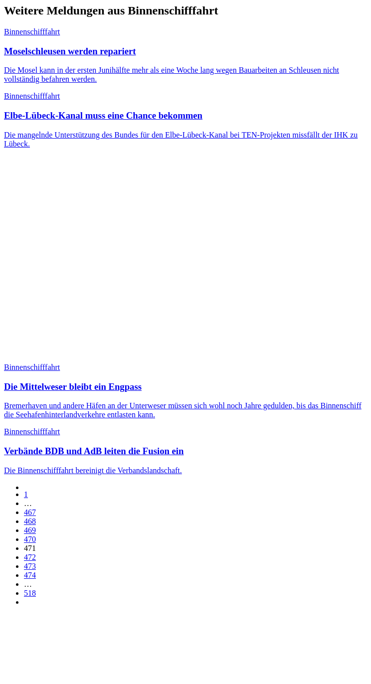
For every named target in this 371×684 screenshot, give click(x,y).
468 (30, 521)
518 (30, 593)
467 (30, 512)
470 (30, 539)
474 (30, 575)
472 (30, 557)
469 (30, 530)
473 (30, 566)
